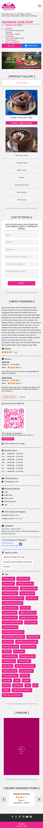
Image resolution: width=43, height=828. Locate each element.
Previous (4, 799)
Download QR (7, 439)
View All (22, 397)
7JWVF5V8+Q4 (7, 543)
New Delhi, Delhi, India (10, 546)
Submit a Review (10, 397)
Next (39, 799)
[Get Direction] (20, 545)
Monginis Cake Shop (21, 794)
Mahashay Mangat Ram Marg (13, 557)
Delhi (17, 515)
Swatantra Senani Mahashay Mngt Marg (17, 562)
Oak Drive (7, 567)
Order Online (21, 123)
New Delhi (19, 518)
